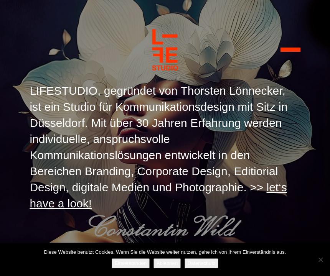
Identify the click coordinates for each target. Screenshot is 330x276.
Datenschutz (201, 263)
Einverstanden (131, 263)
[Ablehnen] (320, 259)
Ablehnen (167, 263)
